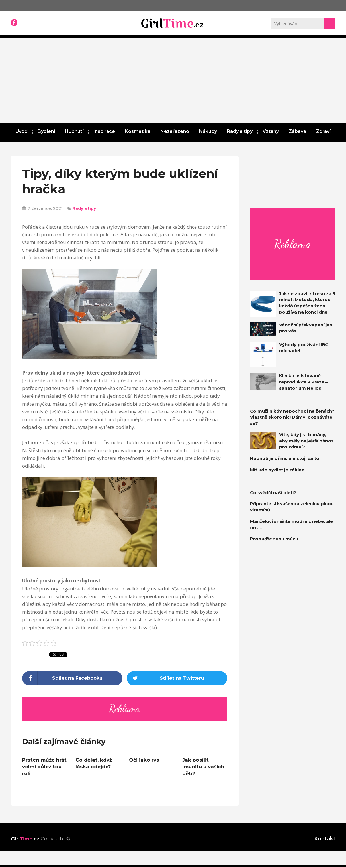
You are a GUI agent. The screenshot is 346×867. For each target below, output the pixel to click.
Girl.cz (25, 839)
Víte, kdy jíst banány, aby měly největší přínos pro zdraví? (306, 441)
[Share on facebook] (72, 678)
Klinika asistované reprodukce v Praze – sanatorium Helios (303, 382)
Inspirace (104, 131)
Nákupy (208, 131)
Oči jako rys (144, 760)
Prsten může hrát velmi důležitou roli (44, 766)
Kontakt (324, 839)
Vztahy (271, 131)
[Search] (329, 23)
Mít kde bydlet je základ (277, 469)
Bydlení (46, 131)
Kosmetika (137, 131)
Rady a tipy (240, 131)
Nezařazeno (174, 131)
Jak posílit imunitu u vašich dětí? (203, 766)
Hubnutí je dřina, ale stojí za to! (285, 458)
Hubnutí (74, 131)
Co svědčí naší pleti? (273, 492)
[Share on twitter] (177, 678)
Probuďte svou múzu (274, 538)
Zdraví (323, 131)
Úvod (21, 131)
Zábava (297, 131)
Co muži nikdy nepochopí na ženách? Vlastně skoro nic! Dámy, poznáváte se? (292, 417)
